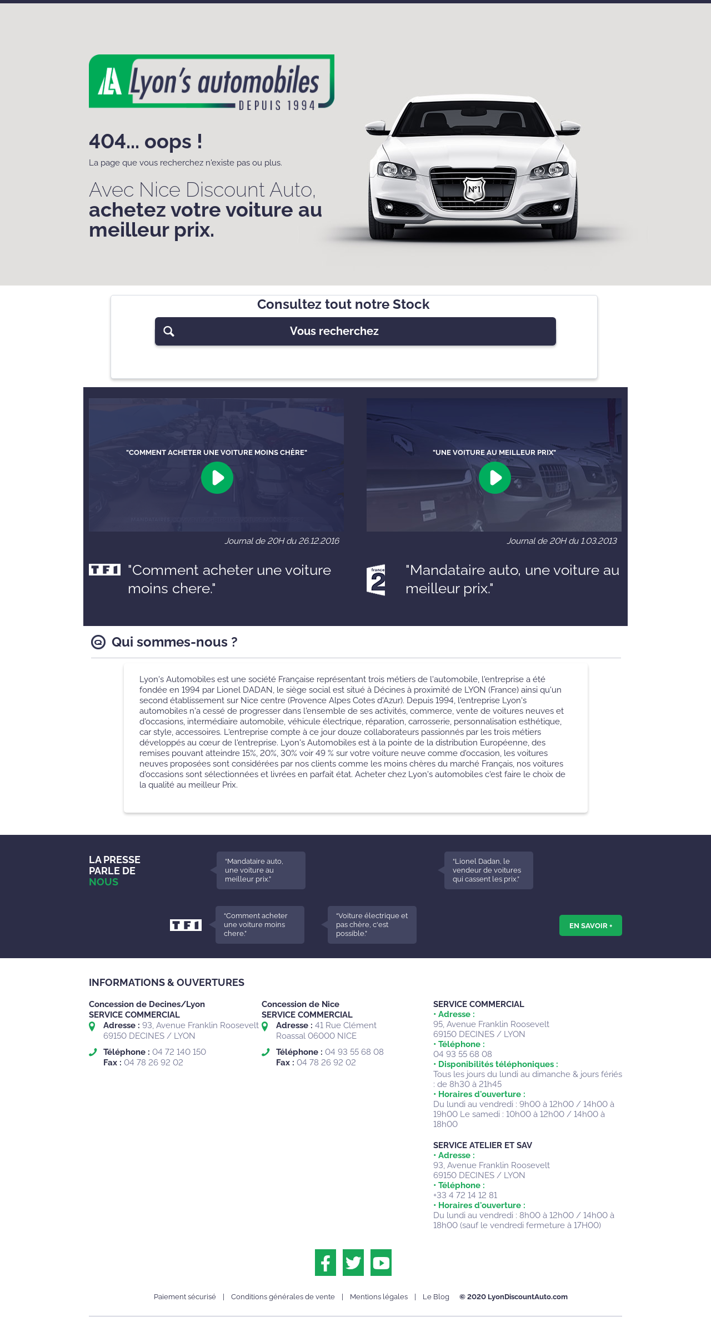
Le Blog (436, 1297)
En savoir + (590, 925)
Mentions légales (379, 1297)
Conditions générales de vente (283, 1297)
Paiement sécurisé (185, 1297)
